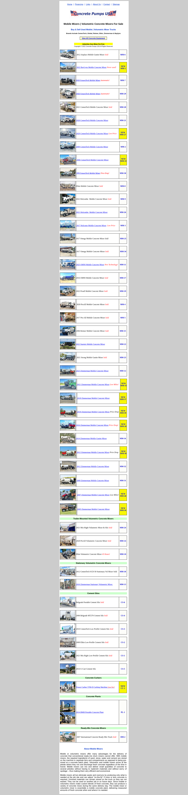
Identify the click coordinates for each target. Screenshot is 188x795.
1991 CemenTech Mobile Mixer (88, 173)
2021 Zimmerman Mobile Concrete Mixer (93, 384)
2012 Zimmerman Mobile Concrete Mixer (93, 452)
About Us (97, 4)
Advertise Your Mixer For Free (93, 44)
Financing (79, 4)
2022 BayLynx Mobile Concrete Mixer (91, 67)
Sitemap (116, 4)
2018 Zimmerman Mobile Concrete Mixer (93, 398)
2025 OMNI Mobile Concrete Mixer (90, 265)
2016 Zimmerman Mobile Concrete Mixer (92, 425)
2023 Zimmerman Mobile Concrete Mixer (92, 371)
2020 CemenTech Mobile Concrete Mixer (92, 120)
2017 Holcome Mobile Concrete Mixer (91, 226)
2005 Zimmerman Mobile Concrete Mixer (93, 509)
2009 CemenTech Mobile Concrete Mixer (92, 147)
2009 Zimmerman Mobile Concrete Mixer (93, 481)
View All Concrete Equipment (93, 38)
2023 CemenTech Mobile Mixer (88, 80)
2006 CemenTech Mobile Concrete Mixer (92, 160)
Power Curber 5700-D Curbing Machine (92, 687)
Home (69, 4)
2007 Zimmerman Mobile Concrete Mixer (93, 495)
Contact (106, 4)
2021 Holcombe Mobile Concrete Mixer (92, 212)
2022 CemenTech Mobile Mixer (88, 94)
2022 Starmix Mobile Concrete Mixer (90, 344)
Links (88, 4)
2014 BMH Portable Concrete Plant (89, 712)
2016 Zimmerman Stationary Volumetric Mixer (94, 584)
